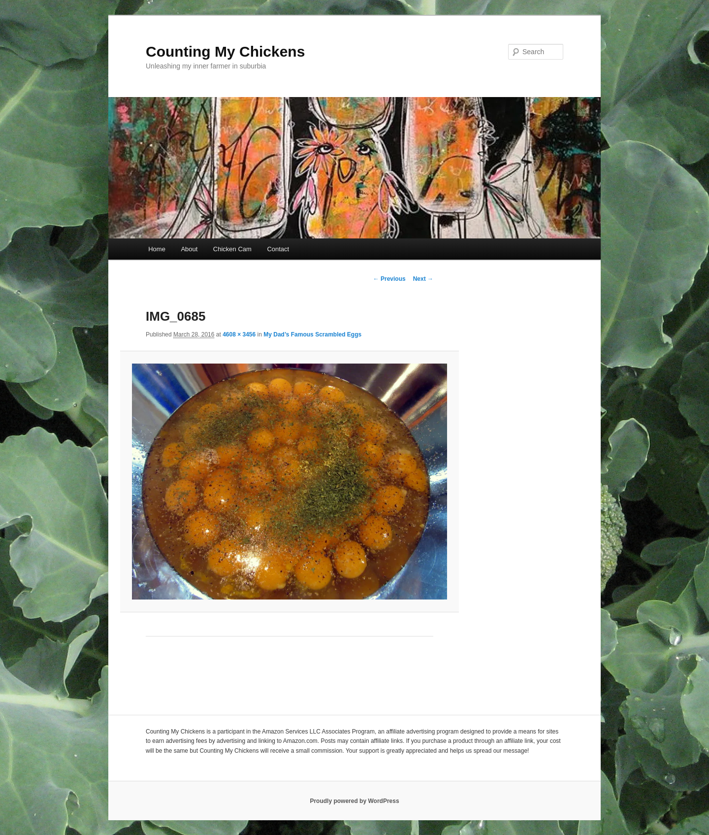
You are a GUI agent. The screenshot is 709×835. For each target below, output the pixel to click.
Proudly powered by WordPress (354, 801)
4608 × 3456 (239, 334)
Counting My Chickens (225, 51)
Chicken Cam (232, 249)
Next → (423, 278)
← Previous (389, 278)
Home (156, 249)
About (189, 249)
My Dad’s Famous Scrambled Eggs (312, 334)
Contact (278, 249)
